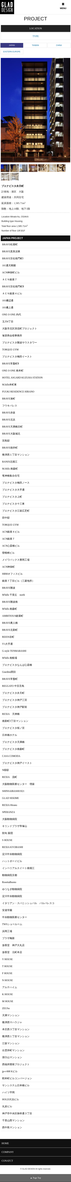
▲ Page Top (35, 1178)
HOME (5, 1143)
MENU (63, 6)
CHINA (59, 45)
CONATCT (7, 1160)
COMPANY (8, 1152)
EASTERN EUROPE (12, 52)
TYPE (35, 36)
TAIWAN (35, 45)
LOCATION (35, 28)
